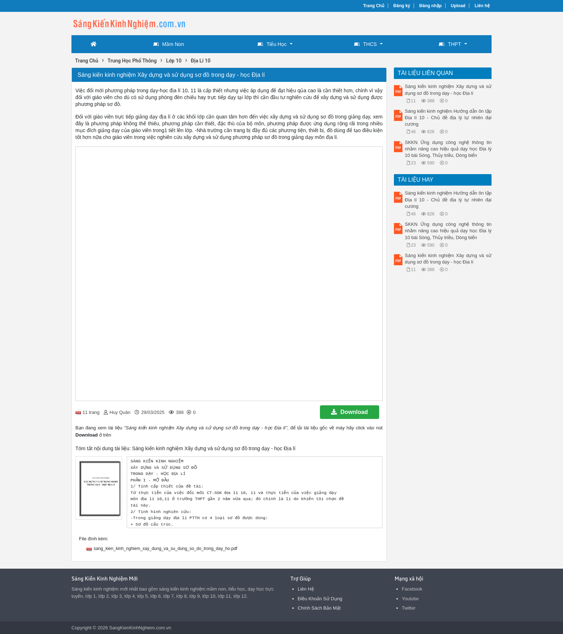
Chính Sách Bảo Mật (319, 608)
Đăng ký (402, 5)
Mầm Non (168, 44)
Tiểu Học (272, 44)
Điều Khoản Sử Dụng (320, 598)
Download (349, 412)
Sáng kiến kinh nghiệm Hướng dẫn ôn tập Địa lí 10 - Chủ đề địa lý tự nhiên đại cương (448, 117)
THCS (365, 44)
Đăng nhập (430, 5)
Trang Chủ (373, 5)
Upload (458, 5)
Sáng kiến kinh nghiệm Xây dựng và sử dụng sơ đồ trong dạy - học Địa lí (448, 89)
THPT (450, 44)
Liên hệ (482, 5)
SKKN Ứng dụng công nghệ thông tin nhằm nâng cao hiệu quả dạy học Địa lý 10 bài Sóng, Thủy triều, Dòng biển (448, 149)
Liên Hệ (306, 589)
